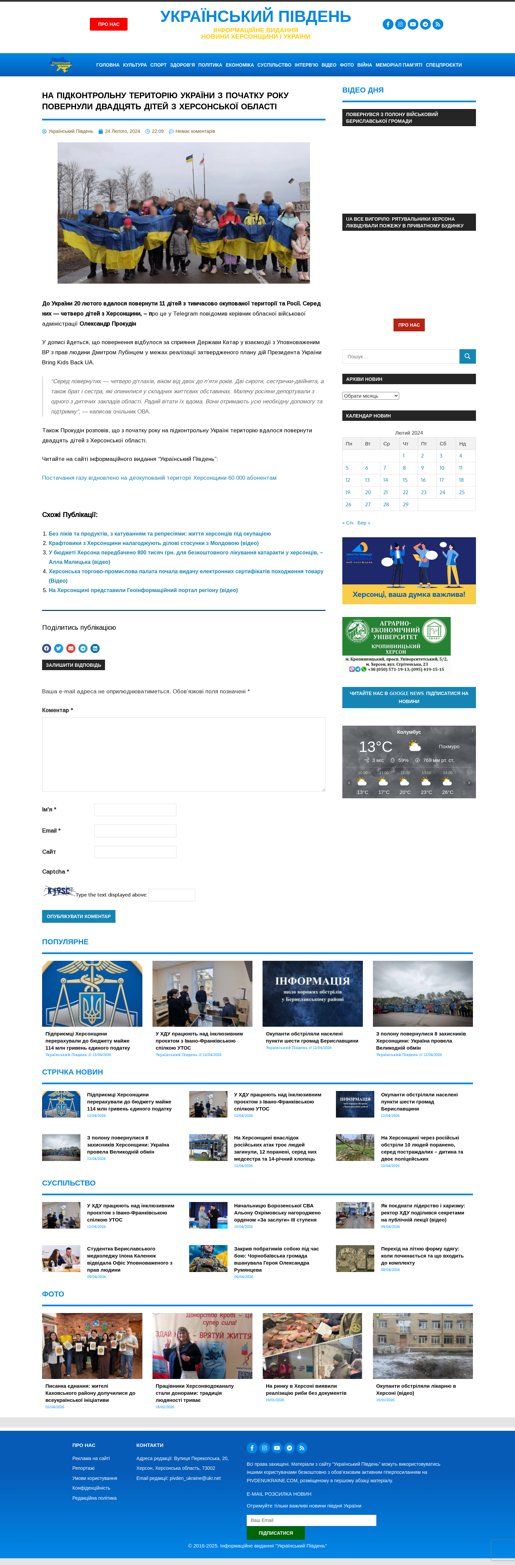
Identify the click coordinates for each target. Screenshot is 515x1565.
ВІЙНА (364, 65)
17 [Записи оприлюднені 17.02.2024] (442, 480)
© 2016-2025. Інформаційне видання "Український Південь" (257, 1546)
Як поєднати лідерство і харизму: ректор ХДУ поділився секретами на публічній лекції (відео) (423, 1213)
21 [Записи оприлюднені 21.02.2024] (385, 492)
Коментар (57, 710)
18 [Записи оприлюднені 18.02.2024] (461, 480)
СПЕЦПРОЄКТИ (444, 65)
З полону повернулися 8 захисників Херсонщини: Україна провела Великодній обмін (421, 1041)
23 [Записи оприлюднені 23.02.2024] (423, 492)
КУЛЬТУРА (135, 65)
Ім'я (49, 809)
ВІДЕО (328, 65)
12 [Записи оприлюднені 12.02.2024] (348, 480)
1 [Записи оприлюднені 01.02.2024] (404, 455)
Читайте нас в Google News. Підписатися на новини (409, 697)
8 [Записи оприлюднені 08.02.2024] (404, 468)
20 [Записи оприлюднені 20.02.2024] (368, 492)
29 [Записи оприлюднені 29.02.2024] (406, 504)
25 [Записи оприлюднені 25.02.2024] (462, 492)
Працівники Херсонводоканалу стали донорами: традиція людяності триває (195, 1393)
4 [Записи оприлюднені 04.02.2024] (460, 455)
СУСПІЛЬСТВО (274, 65)
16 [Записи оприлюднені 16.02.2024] (423, 480)
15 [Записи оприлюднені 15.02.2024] (405, 480)
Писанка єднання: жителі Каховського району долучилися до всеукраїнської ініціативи (90, 1393)
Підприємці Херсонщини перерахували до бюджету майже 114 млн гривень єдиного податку (87, 1041)
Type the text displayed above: (111, 894)
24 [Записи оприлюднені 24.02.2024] (442, 492)
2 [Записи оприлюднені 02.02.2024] (422, 455)
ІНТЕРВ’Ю (306, 65)
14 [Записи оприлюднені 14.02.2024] (385, 480)
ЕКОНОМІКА (240, 65)
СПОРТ (158, 65)
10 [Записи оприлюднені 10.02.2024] (442, 468)
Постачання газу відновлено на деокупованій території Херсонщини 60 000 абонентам (159, 478)
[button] (46, 648)
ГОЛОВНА (107, 65)
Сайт (49, 852)
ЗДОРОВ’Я (182, 65)
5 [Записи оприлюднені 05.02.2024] (347, 468)
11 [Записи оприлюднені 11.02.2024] (460, 468)
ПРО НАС (409, 325)
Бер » (363, 522)
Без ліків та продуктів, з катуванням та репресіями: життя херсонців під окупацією (160, 534)
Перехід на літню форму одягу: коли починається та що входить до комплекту (422, 1256)
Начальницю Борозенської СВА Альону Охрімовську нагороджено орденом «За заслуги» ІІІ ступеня (277, 1213)
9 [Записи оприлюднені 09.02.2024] (422, 468)
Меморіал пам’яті (399, 65)
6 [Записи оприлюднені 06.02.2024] (366, 468)
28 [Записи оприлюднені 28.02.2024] (386, 504)
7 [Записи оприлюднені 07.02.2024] (384, 468)
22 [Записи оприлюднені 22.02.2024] (405, 492)
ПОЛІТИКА (210, 65)
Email (51, 831)
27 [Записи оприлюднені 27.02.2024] (368, 504)
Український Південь (255, 16)
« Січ (347, 522)
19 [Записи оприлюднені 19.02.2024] (348, 492)
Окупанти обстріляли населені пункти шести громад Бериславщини (419, 1102)
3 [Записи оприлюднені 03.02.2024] (441, 455)
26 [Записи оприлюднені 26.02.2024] (348, 504)
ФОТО (347, 65)
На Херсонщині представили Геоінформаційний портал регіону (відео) (143, 590)
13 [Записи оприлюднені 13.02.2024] (367, 480)
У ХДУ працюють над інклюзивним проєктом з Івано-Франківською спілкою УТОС (199, 1041)
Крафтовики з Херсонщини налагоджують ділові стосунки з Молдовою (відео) (154, 543)
